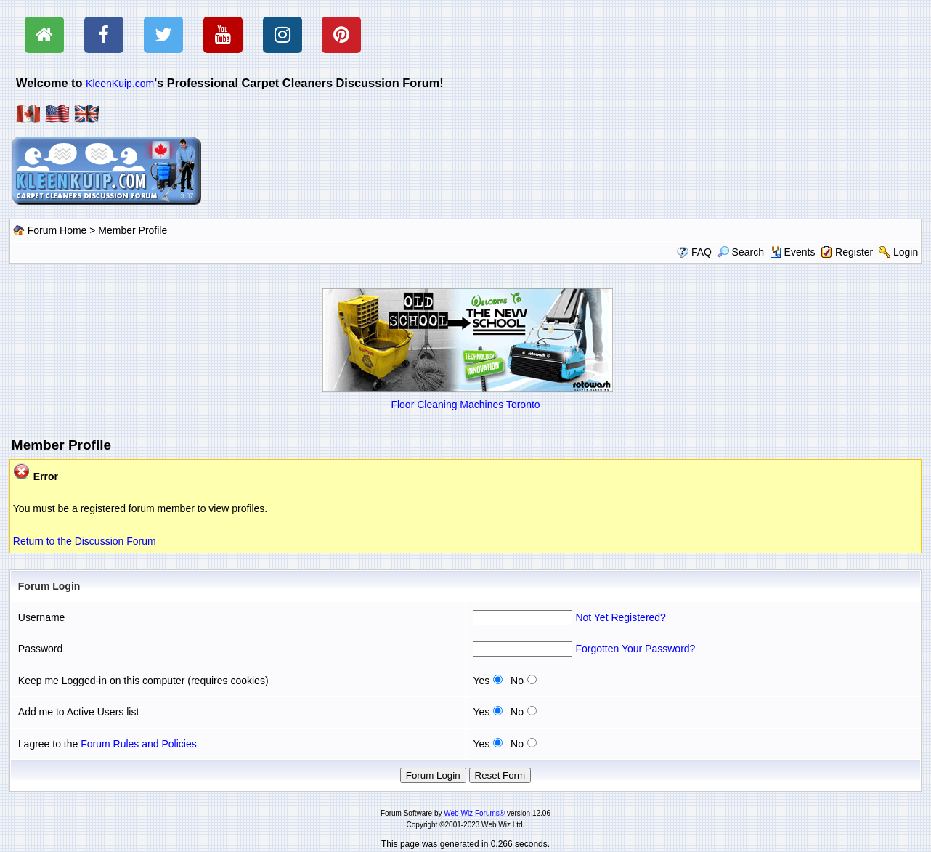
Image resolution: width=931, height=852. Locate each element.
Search (740, 252)
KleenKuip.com (120, 83)
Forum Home (57, 230)
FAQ (701, 252)
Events (793, 252)
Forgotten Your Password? (635, 648)
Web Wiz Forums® (474, 813)
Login (905, 252)
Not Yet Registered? (620, 617)
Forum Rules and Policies (139, 744)
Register (854, 252)
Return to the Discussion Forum (84, 541)
